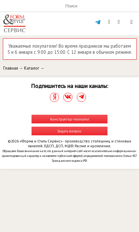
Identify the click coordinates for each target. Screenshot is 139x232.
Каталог (31, 68)
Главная (10, 68)
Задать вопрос (69, 131)
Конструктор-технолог (69, 119)
